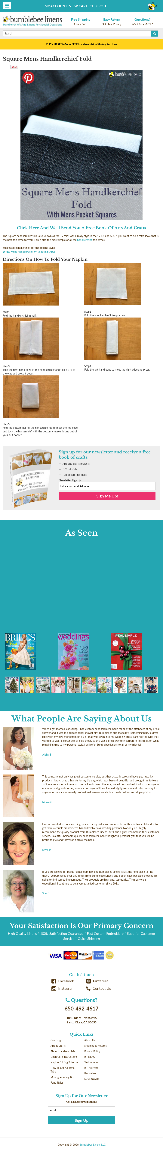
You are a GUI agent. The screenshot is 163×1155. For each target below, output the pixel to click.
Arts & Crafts (58, 1045)
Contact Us (98, 988)
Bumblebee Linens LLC (92, 1144)
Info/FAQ (89, 1056)
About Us (89, 1040)
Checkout (99, 6)
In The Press (91, 1067)
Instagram (62, 988)
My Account (56, 6)
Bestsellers (90, 1073)
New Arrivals (91, 1079)
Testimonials (91, 1062)
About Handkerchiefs (63, 1051)
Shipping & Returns (95, 1045)
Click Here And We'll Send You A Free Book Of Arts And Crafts (81, 227)
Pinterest (97, 981)
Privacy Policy (92, 1051)
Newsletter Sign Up (70, 480)
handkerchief (84, 239)
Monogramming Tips (62, 1077)
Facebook (62, 981)
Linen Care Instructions (64, 1056)
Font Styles (57, 1082)
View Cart (78, 6)
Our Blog (56, 1040)
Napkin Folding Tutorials (64, 1062)
